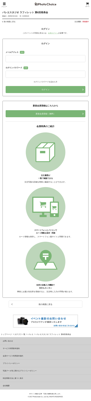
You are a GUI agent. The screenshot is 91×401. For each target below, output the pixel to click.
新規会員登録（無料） (45, 114)
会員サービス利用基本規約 (13, 356)
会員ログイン (53, 33)
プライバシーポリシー (11, 363)
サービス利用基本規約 (11, 348)
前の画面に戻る (9, 22)
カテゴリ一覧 (19, 334)
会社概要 (6, 386)
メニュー (4, 5)
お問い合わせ (8, 341)
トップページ (6, 334)
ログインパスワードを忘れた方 (45, 82)
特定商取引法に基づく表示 (13, 378)
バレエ (30, 334)
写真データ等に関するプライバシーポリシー (20, 371)
